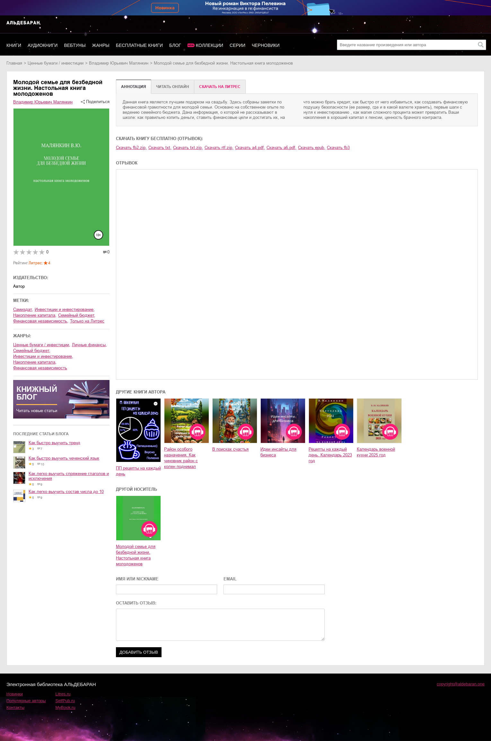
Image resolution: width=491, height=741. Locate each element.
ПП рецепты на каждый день (138, 471)
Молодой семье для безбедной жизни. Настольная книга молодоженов (135, 555)
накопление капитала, (35, 315)
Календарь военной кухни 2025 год (376, 452)
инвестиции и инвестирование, (65, 309)
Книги (13, 45)
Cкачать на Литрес (220, 86)
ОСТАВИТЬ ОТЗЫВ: (136, 603)
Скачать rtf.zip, (219, 147)
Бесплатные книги (139, 45)
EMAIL (230, 579)
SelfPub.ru (65, 700)
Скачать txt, (159, 147)
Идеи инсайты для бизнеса (278, 452)
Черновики (266, 45)
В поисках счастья (230, 449)
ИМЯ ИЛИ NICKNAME (137, 579)
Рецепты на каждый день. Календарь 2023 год (330, 455)
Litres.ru (63, 694)
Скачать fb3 (338, 147)
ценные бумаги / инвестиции (55, 63)
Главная (14, 63)
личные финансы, (89, 344)
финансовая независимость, (40, 321)
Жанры (101, 45)
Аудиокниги (42, 45)
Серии (237, 45)
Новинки (14, 694)
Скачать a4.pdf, (250, 147)
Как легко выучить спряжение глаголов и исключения (69, 476)
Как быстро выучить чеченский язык (64, 458)
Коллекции (209, 45)
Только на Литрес (87, 321)
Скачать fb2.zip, (131, 147)
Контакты (15, 707)
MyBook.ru (65, 707)
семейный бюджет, (76, 315)
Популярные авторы (26, 700)
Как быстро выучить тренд (54, 442)
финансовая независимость (40, 368)
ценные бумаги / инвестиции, (41, 344)
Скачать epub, (311, 147)
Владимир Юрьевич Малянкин (118, 63)
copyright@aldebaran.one (461, 684)
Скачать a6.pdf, (281, 147)
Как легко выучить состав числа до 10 (66, 491)
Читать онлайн (172, 86)
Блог (175, 45)
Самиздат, (23, 309)
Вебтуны (74, 45)
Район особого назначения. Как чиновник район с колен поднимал (181, 458)
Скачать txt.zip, (188, 147)
